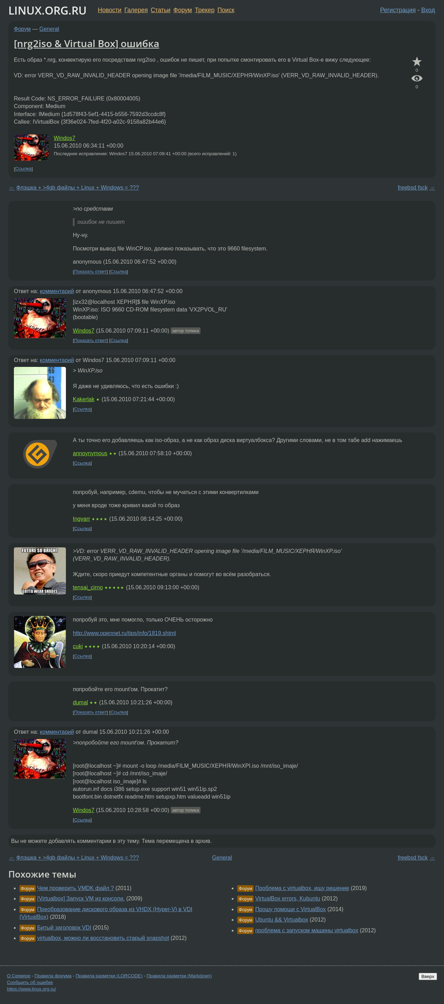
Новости (109, 10)
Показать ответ (90, 271)
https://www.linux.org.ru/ (31, 989)
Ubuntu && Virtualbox (281, 920)
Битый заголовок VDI (64, 928)
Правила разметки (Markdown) (179, 975)
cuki (78, 646)
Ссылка (23, 168)
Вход (428, 10)
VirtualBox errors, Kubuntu (287, 898)
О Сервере (19, 975)
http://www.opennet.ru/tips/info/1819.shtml (124, 633)
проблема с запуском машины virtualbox (306, 930)
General (49, 29)
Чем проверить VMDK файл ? (75, 888)
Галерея (136, 10)
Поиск (225, 10)
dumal (80, 702)
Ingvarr (81, 519)
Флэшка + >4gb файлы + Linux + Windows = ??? (77, 188)
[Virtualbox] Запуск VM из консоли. (81, 898)
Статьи (160, 10)
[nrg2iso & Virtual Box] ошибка (86, 43)
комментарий (57, 291)
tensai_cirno (88, 587)
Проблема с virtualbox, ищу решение (302, 888)
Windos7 (64, 138)
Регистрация (398, 10)
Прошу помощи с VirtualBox (290, 909)
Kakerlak (83, 399)
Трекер (205, 10)
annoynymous (90, 453)
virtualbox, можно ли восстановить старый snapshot (103, 938)
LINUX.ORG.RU (47, 10)
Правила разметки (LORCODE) (109, 975)
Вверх (427, 976)
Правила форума (53, 975)
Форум (182, 10)
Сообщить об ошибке (30, 982)
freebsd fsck (413, 188)
